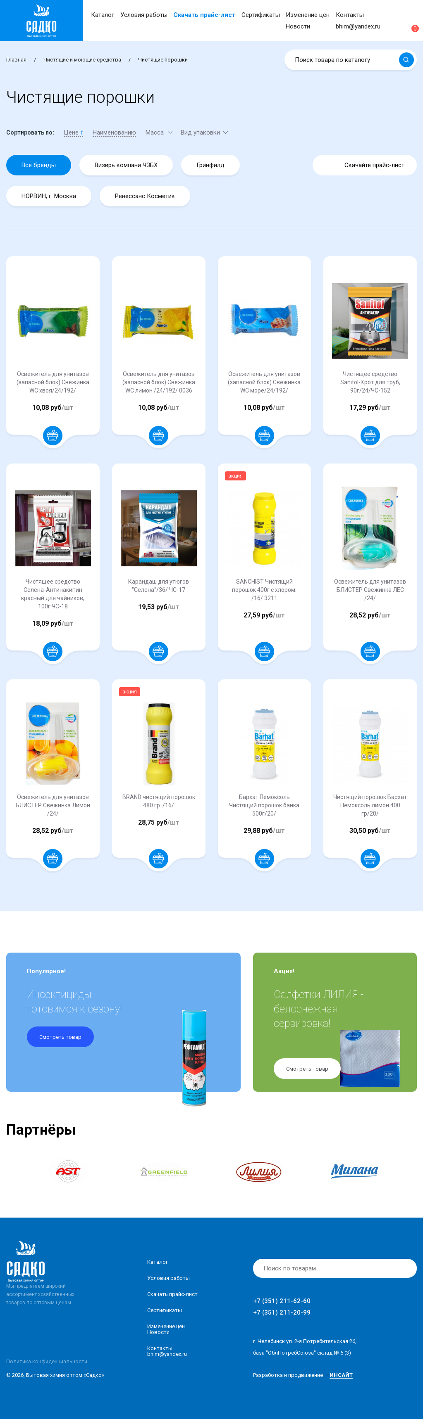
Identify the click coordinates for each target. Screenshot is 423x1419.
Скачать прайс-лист (204, 15)
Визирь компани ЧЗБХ (126, 165)
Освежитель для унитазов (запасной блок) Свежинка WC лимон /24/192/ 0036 (158, 382)
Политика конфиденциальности (46, 1361)
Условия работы (143, 15)
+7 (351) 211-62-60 (282, 1301)
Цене (73, 132)
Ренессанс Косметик (145, 196)
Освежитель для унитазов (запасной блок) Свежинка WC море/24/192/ (264, 382)
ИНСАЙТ (341, 1375)
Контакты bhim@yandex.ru (167, 1351)
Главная (16, 60)
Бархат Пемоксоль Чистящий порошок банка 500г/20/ (264, 805)
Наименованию (114, 132)
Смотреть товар (60, 1037)
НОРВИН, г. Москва (49, 196)
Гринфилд (210, 165)
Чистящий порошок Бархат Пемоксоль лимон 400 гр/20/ (370, 805)
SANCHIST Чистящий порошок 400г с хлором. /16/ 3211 (264, 589)
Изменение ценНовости (166, 1329)
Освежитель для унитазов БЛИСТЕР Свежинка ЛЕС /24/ (370, 589)
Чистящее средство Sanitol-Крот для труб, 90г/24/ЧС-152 (370, 382)
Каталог (102, 15)
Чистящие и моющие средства (82, 60)
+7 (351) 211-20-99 (282, 1312)
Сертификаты (260, 15)
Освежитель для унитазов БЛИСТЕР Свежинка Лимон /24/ (53, 805)
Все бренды (39, 165)
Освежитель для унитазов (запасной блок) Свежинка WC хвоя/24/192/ (53, 382)
